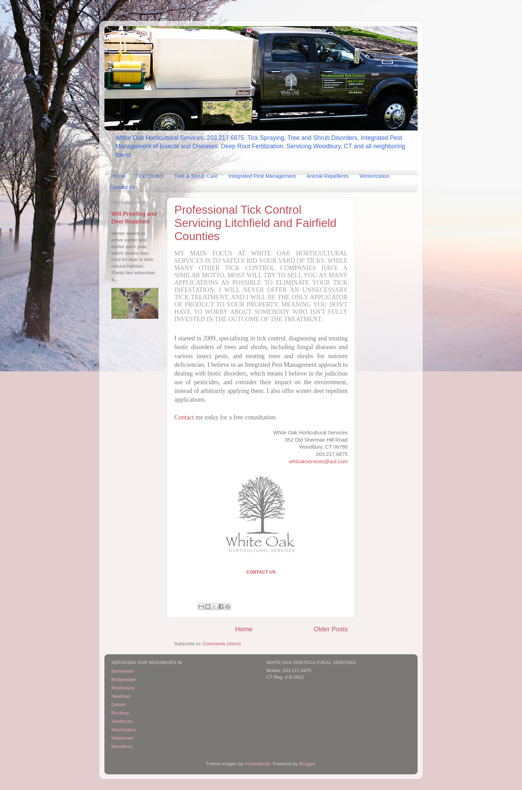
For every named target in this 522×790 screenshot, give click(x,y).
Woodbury (122, 746)
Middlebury (122, 687)
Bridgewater (123, 679)
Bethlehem (122, 671)
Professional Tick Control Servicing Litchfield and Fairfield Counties (255, 223)
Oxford (118, 704)
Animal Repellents (328, 176)
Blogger (307, 763)
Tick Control (149, 176)
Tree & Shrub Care (195, 176)
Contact (184, 417)
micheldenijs (257, 763)
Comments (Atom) (222, 643)
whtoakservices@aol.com (318, 461)
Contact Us (122, 187)
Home (118, 176)
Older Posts (331, 629)
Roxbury (120, 713)
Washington (123, 729)
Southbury (122, 721)
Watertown (122, 738)
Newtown (121, 696)
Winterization (374, 176)
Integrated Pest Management (262, 176)
